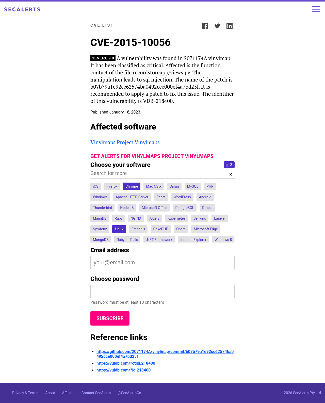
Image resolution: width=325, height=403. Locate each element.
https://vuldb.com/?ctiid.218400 (125, 363)
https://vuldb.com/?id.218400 (123, 370)
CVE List (102, 25)
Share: (192, 25)
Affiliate (68, 393)
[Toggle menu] (316, 9)
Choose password (114, 278)
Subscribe (109, 318)
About (50, 393)
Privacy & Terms (25, 393)
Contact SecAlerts (96, 393)
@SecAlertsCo (129, 393)
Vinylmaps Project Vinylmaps (125, 142)
